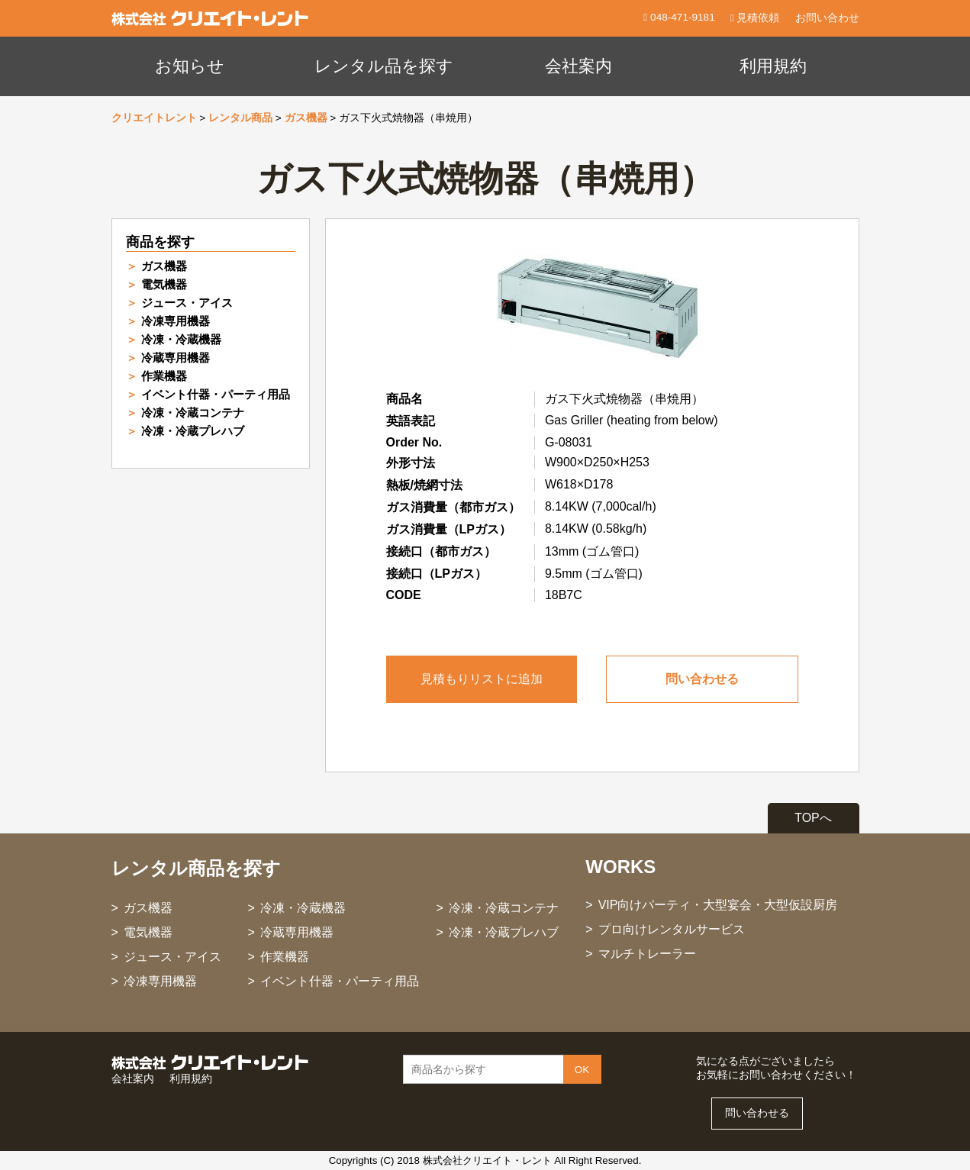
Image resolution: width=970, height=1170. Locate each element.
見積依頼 (755, 18)
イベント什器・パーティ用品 (215, 394)
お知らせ (189, 66)
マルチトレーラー (647, 953)
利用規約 (773, 66)
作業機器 (164, 375)
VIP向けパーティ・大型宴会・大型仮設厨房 (718, 904)
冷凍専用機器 (175, 320)
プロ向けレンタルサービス (671, 929)
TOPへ (813, 817)
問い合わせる (702, 678)
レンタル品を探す (383, 66)
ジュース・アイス (187, 302)
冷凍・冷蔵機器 (181, 339)
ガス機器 (306, 118)
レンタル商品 (240, 118)
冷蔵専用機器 (175, 357)
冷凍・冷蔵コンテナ (192, 412)
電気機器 (164, 284)
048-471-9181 (680, 17)
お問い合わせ (827, 18)
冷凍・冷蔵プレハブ (192, 430)
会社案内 (578, 66)
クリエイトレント (154, 118)
